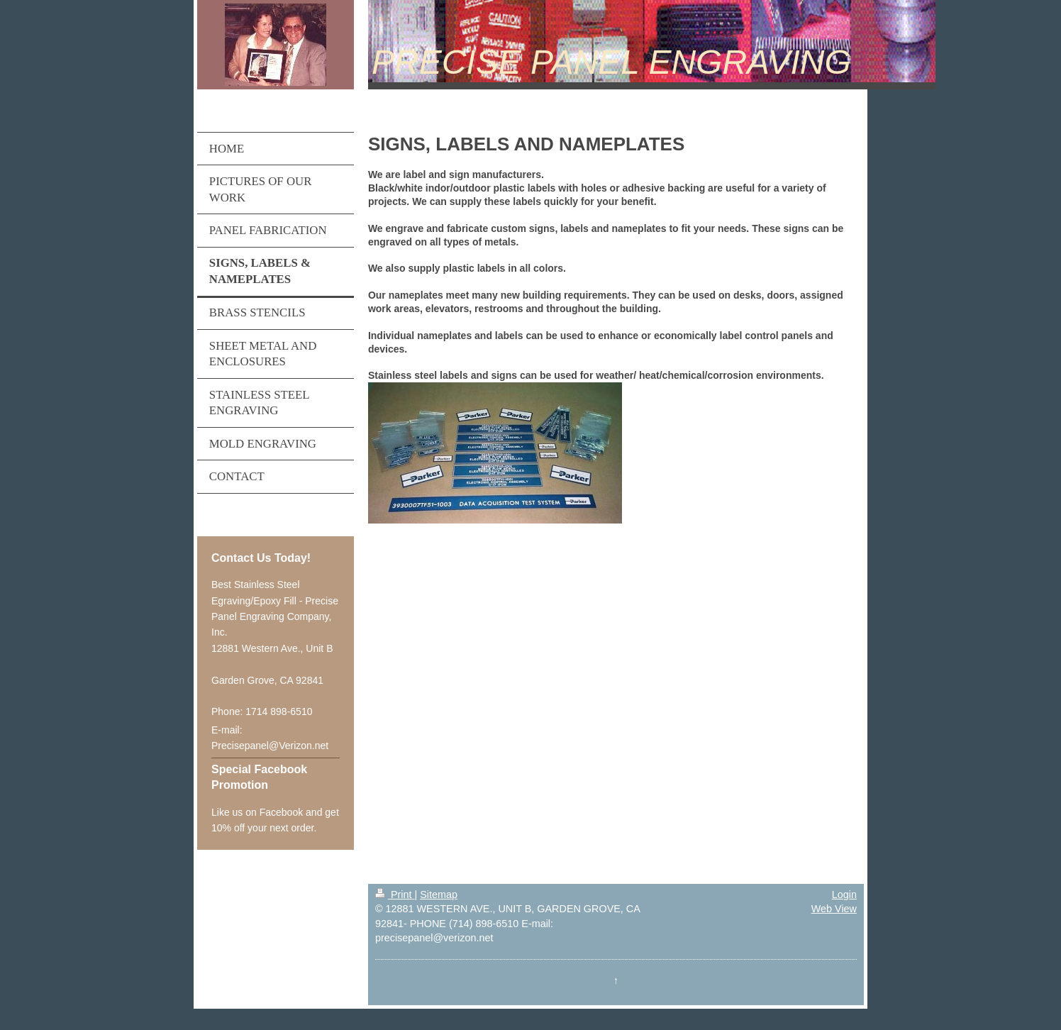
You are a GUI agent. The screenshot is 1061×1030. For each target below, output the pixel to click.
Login (844, 894)
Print (395, 894)
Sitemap (438, 894)
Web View (834, 908)
